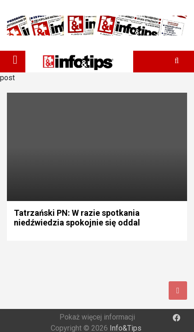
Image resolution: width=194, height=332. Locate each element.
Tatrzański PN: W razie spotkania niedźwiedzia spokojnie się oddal (77, 218)
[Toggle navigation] (15, 60)
